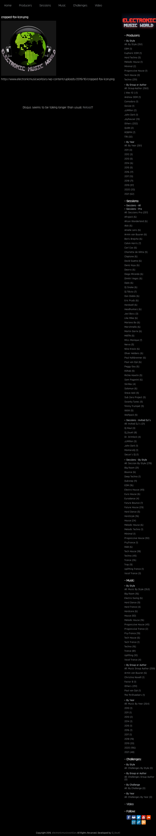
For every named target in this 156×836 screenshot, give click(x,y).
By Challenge (133, 784)
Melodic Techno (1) (133, 529)
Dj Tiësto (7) (130, 291)
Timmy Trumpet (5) (134, 406)
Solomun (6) (130, 388)
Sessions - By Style (136, 460)
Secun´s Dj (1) (131, 454)
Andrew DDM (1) (132, 97)
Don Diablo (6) (131, 296)
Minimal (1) (129, 533)
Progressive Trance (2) (136, 629)
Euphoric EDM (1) (133, 53)
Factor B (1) (130, 681)
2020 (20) (129, 189)
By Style (130, 41)
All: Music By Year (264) (136, 703)
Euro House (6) (132, 494)
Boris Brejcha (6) (133, 239)
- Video (129, 804)
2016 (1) (128, 730)
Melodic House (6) (133, 525)
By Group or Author (136, 85)
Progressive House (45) (136, 624)
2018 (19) (129, 739)
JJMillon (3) (130, 441)
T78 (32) (128, 136)
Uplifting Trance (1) (134, 569)
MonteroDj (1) (131, 450)
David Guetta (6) (133, 261)
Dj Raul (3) (129, 428)
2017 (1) (128, 734)
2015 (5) (128, 167)
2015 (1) (128, 725)
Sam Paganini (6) (133, 379)
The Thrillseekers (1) (134, 695)
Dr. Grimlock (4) (132, 437)
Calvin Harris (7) (132, 243)
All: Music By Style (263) (137, 589)
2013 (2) (128, 717)
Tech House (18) (132, 551)
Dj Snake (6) (130, 287)
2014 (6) (128, 163)
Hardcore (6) (131, 611)
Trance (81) (130, 651)
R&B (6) (128, 547)
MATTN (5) (129, 335)
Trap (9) (128, 564)
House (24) (130, 520)
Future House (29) (134, 507)
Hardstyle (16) (131, 516)
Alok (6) (128, 225)
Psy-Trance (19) (132, 633)
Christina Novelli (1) (134, 677)
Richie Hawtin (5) (133, 375)
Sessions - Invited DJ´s (138, 420)
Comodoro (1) (131, 101)
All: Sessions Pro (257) (136, 212)
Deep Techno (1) (132, 476)
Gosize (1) (129, 106)
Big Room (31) (131, 467)
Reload (87, 107)
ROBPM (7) (129, 132)
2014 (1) (128, 721)
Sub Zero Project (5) (135, 397)
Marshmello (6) (132, 327)
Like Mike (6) (131, 318)
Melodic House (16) (134, 620)
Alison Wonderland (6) (136, 221)
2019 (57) (129, 185)
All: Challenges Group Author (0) (139, 778)
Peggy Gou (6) (131, 366)
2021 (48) (129, 752)
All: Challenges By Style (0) (138, 768)
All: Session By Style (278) (138, 463)
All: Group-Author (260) (136, 88)
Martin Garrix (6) (133, 331)
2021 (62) (129, 194)
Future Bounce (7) (133, 503)
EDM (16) (128, 485)
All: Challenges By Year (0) (138, 797)
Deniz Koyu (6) (131, 265)
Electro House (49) (134, 489)
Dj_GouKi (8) (130, 432)
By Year (130, 142)
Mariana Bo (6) (132, 322)
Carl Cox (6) (130, 247)
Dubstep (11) (130, 481)
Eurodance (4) (131, 498)
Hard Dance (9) (132, 602)
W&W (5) (128, 410)
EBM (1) (128, 48)
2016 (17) (128, 172)
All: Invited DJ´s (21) (134, 423)
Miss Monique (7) (133, 340)
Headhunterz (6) (133, 309)
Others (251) (130, 686)
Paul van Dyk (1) (132, 690)
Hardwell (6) (130, 305)
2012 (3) (128, 154)
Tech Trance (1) (131, 642)
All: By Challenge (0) (134, 788)
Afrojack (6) (130, 217)
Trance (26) (130, 560)
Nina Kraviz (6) (132, 349)
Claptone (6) (130, 256)
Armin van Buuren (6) (135, 234)
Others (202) (131, 123)
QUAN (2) (129, 128)
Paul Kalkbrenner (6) (135, 357)
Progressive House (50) (136, 538)
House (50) (130, 615)
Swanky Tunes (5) (133, 401)
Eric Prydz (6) (131, 300)
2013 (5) (128, 158)
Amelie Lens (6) (132, 230)
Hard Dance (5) (132, 511)
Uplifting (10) (131, 655)
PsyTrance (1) (131, 542)
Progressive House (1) (135, 70)
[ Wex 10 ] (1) (131, 92)
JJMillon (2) (130, 110)
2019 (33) (129, 743)
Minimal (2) (130, 66)
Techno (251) (130, 79)
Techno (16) (130, 646)
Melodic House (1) (133, 62)
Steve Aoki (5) (131, 393)
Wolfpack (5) (130, 415)
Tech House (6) (132, 637)
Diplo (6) (128, 283)
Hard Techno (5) (132, 57)
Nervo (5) (129, 344)
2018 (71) (128, 180)
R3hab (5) (129, 371)
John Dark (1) (131, 114)
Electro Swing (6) (133, 598)
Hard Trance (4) (132, 607)
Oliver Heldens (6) (133, 353)
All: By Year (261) (133, 145)
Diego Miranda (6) (133, 274)
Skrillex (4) (130, 384)
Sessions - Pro (134, 209)
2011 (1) (128, 712)
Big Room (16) (131, 593)
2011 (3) (128, 150)
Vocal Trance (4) (132, 659)
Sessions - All (133, 205)
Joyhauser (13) (132, 119)
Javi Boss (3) (131, 313)
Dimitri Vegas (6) (133, 278)
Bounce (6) (130, 472)
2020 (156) (130, 747)
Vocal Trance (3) (132, 573)
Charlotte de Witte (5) (136, 252)
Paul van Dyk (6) (133, 362)
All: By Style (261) (133, 44)
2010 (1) (128, 708)
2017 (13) (128, 176)
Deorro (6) (129, 269)
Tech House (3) (132, 75)
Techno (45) (130, 555)
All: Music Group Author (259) (139, 668)
